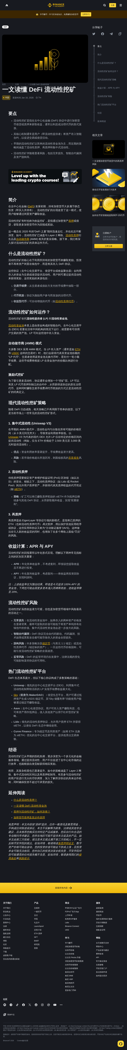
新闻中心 (6, 923)
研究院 (37, 944)
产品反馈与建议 (102, 950)
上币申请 (68, 915)
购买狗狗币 (69, 983)
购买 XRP (69, 979)
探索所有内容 (63, 888)
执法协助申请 (101, 972)
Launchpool (39, 926)
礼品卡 (37, 923)
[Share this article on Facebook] (102, 33)
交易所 (37, 908)
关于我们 (6, 908)
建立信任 (6, 937)
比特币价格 (69, 950)
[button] (120, 5)
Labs (67, 923)
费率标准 (99, 954)
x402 (67, 930)
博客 (5, 941)
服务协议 (6, 930)
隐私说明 (6, 933)
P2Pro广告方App (72, 912)
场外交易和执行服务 (104, 919)
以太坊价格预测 (71, 968)
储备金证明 (100, 930)
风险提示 (6, 948)
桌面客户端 (7, 955)
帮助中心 (99, 946)
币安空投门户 (101, 968)
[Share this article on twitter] (93, 33)
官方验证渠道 (101, 961)
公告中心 (6, 915)
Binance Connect (72, 926)
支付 (36, 915)
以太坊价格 (69, 954)
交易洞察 (99, 926)
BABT (36, 941)
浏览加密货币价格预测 (74, 961)
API (97, 957)
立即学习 (86, 14)
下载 (5, 952)
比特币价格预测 (71, 965)
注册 (112, 5)
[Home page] (56, 5)
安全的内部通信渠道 (11, 959)
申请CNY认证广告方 (73, 908)
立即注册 (108, 246)
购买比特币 (69, 972)
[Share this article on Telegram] (111, 33)
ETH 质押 (38, 933)
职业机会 (6, 912)
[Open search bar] (103, 5)
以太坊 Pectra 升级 (72, 957)
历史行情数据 (101, 923)
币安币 (99, 915)
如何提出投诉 (101, 976)
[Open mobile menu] (121, 5)
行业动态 (6, 919)
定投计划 (37, 930)
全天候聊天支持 (102, 943)
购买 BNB (69, 976)
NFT (36, 937)
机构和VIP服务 (71, 919)
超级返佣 (99, 908)
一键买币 (37, 912)
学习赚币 (68, 943)
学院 (36, 919)
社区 (5, 944)
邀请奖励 (99, 912)
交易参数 (99, 965)
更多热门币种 (70, 990)
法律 (5, 926)
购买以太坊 (69, 987)
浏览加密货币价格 (72, 946)
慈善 (36, 948)
